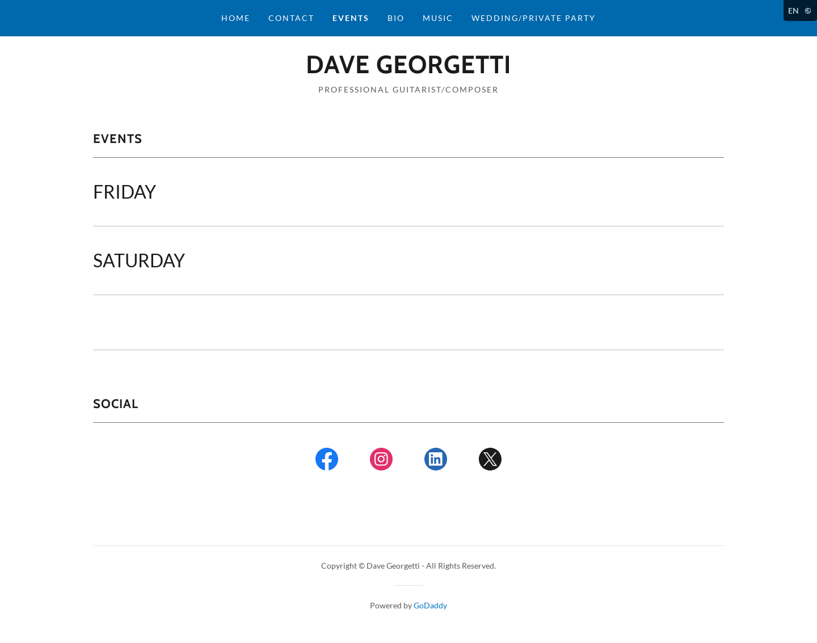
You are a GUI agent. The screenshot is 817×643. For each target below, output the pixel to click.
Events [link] (350, 18)
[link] (408, 69)
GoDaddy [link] (430, 605)
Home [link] (235, 18)
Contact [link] (291, 18)
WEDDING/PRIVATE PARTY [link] (533, 18)
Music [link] (438, 18)
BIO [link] (396, 18)
